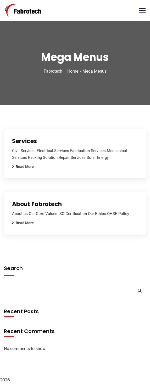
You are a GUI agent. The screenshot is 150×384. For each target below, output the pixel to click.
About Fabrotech (37, 204)
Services (24, 141)
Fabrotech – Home (61, 71)
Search (13, 268)
